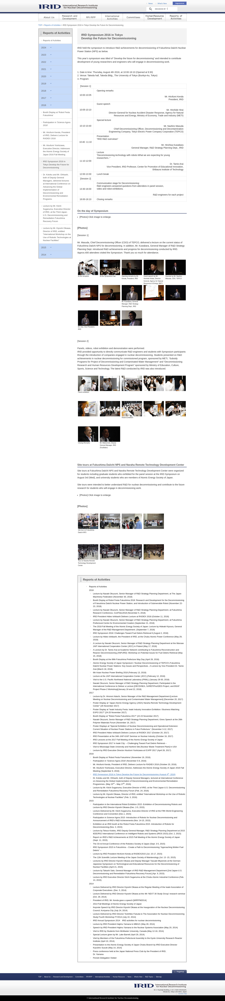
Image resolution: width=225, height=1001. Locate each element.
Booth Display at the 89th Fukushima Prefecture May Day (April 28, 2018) (126, 659)
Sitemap (159, 977)
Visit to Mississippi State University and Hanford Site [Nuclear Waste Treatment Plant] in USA (135, 747)
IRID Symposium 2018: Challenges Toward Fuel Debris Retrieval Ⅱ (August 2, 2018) (130, 633)
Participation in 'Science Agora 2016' (56, 124)
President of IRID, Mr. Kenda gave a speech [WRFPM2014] (120, 900)
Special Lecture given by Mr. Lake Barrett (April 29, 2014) (119, 934)
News (150, 3)
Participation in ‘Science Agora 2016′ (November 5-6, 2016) (119, 761)
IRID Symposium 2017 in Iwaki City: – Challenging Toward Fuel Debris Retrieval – (130, 743)
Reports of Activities (52, 25)
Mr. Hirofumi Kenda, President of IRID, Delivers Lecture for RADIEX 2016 (56, 135)
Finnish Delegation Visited (104, 958)
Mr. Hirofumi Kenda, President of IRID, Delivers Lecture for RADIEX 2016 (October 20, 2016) (135, 764)
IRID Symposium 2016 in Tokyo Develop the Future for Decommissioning (56, 164)
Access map (182, 993)
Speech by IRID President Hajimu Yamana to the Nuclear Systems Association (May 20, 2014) (135, 927)
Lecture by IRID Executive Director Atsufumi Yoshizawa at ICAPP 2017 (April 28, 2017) (132, 750)
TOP (40, 25)
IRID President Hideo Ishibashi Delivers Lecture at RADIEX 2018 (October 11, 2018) (131, 616)
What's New (162, 3)
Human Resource (119, 977)
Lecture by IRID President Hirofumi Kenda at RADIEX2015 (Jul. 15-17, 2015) (127, 854)
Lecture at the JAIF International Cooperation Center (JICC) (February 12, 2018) (129, 676)
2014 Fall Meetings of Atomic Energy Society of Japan (117, 904)
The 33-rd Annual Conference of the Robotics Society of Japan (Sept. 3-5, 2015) (129, 844)
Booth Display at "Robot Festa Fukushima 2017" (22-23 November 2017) (126, 716)
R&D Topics (149, 977)
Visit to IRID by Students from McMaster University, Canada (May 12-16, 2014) (128, 931)
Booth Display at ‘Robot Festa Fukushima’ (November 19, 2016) (121, 757)
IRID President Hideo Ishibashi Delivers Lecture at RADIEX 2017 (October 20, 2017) (131, 732)
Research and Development (63, 977)
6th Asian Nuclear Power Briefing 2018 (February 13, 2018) (119, 672)
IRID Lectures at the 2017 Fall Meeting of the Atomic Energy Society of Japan (128, 740)
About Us (47, 977)
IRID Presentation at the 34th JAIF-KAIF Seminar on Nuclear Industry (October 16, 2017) (133, 736)
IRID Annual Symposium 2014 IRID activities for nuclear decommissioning (127, 920)
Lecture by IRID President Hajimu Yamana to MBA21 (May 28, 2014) (124, 924)
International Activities (102, 977)
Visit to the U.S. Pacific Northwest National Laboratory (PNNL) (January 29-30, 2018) (131, 679)
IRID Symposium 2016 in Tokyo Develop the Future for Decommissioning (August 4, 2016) (134, 774)
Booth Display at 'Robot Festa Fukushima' (56, 114)
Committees (79, 977)
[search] (161, 8)
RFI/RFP (89, 977)
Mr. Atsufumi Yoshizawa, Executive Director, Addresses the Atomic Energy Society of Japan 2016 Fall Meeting (56, 150)
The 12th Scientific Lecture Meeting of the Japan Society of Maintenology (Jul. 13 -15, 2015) (134, 857)
